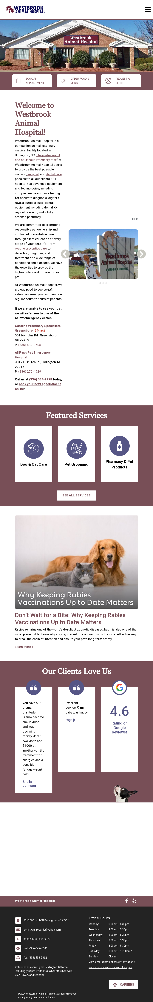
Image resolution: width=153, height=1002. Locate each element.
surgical (33, 174)
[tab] (100, 283)
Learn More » (24, 647)
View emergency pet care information (111, 961)
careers (123, 985)
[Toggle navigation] (147, 9)
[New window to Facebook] (126, 901)
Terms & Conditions (44, 997)
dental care (54, 174)
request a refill (117, 81)
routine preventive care (31, 248)
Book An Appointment (30, 81)
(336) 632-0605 (29, 345)
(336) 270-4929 (29, 371)
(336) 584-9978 (40, 379)
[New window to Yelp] (134, 901)
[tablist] (103, 283)
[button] (133, 218)
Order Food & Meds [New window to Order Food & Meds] (75, 81)
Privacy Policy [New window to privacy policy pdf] (25, 997)
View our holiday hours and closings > (110, 967)
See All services (76, 495)
